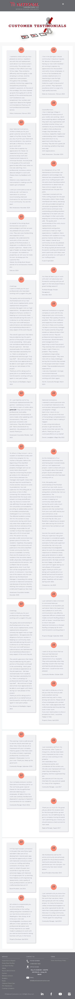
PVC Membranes (7, 986)
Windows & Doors (7, 976)
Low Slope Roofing (7, 965)
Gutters (4, 973)
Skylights (5, 978)
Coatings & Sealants (8, 988)
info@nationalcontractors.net (40, 980)
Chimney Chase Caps (8, 983)
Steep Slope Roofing (8, 963)
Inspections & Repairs (8, 960)
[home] (24, 5)
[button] (63, 4)
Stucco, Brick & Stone (8, 970)
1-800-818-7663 (35, 963)
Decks (4, 981)
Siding (4, 968)
